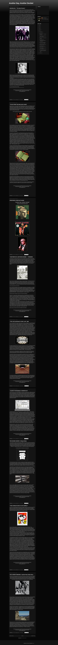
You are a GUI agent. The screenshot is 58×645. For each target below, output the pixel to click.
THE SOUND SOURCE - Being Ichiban (18, 441)
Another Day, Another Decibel (21, 3)
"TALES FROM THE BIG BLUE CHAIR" (18, 104)
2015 (39, 29)
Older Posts (33, 635)
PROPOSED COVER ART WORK (17, 200)
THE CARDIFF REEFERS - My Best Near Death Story (21, 574)
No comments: (21, 99)
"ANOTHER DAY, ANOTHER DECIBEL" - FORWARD (21, 256)
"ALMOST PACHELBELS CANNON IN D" (19, 390)
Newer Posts (11, 635)
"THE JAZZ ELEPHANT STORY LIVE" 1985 (19, 321)
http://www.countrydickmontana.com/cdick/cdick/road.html (17, 87)
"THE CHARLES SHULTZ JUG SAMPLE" (19, 505)
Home (22, 635)
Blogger (33, 643)
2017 (39, 27)
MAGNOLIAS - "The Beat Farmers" (17, 8)
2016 (39, 28)
